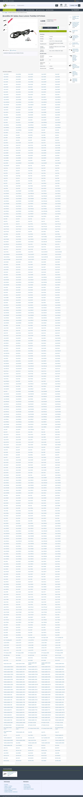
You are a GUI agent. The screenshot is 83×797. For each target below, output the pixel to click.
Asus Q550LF (30, 387)
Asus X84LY (57, 615)
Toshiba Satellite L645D (20, 693)
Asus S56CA (30, 425)
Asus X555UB (44, 554)
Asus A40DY (43, 72)
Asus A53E (6, 113)
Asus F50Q (6, 184)
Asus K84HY (18, 336)
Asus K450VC (57, 280)
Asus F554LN (57, 204)
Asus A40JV (30, 77)
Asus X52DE (30, 496)
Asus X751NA (44, 610)
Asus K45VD (57, 273)
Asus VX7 (18, 445)
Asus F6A (57, 214)
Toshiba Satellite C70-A (45, 670)
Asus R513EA (18, 410)
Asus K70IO (30, 329)
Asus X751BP (18, 605)
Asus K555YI (57, 318)
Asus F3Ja (6, 166)
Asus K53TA (18, 298)
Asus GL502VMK (58, 250)
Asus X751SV (30, 613)
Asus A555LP (18, 126)
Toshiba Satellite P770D (32, 708)
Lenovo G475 (30, 641)
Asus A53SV (18, 115)
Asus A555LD (30, 123)
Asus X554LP (57, 544)
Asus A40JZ (57, 77)
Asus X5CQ (57, 562)
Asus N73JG (6, 372)
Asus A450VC (18, 103)
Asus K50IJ (43, 285)
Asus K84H (57, 334)
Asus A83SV (18, 153)
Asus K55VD (57, 301)
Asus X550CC (58, 521)
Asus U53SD (30, 435)
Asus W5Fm (6, 453)
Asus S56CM (57, 425)
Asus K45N (43, 273)
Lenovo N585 (18, 646)
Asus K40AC (43, 257)
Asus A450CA (57, 95)
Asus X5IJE (18, 575)
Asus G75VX (30, 250)
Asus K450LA (44, 278)
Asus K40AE (6, 260)
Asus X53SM (43, 511)
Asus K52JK (57, 290)
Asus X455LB (57, 486)
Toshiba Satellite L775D (20, 700)
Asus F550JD (57, 189)
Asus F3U (18, 176)
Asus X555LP (44, 552)
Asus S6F (5, 427)
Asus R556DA (58, 412)
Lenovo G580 (30, 643)
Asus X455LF (18, 488)
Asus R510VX (18, 407)
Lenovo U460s (6, 646)
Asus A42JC (43, 82)
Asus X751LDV (19, 608)
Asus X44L (30, 473)
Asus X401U (57, 455)
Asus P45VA (30, 377)
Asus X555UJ (6, 557)
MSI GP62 (57, 743)
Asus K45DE (18, 273)
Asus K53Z (57, 298)
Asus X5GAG (6, 570)
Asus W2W (6, 450)
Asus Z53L (43, 625)
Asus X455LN (44, 488)
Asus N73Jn (18, 372)
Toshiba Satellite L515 (8, 685)
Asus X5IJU (6, 577)
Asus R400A (18, 389)
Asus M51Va (57, 344)
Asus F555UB (57, 212)
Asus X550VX (6, 534)
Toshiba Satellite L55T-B (32, 690)
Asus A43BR (43, 87)
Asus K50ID (18, 285)
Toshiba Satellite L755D (20, 698)
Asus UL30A (43, 440)
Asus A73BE (43, 143)
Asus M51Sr (18, 344)
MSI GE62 (30, 743)
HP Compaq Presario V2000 (33, 726)
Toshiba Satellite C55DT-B (21, 667)
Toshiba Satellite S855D (32, 715)
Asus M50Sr (18, 339)
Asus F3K (18, 169)
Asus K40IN (30, 263)
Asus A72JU (30, 143)
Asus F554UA (18, 207)
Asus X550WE (31, 534)
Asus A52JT (43, 108)
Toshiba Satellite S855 (20, 715)
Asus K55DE (18, 301)
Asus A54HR (43, 118)
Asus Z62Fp (57, 630)
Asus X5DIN (30, 567)
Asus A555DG (58, 120)
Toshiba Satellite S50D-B (46, 710)
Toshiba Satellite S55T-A (59, 713)
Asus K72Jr (43, 331)
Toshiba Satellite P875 (20, 710)
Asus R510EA (57, 400)
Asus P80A (18, 384)
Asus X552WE (44, 542)
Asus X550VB (18, 532)
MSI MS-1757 (30, 748)
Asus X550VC (30, 532)
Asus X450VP (44, 483)
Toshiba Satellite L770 (45, 698)
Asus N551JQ (44, 364)
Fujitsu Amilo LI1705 (7, 662)
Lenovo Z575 (43, 648)
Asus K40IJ (6, 263)
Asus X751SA (6, 613)
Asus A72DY (30, 141)
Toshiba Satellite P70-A (45, 705)
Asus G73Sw (57, 247)
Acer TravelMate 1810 (45, 736)
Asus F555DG (58, 207)
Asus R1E (57, 387)
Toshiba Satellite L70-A (20, 695)
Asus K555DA (18, 313)
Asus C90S (6, 161)
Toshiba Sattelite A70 (59, 733)
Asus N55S (18, 741)
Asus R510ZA (44, 407)
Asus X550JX (30, 526)
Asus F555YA (30, 214)
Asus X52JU (30, 501)
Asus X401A (43, 455)
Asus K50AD (30, 283)
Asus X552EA (44, 537)
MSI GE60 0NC (7, 653)
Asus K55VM (18, 303)
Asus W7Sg (30, 455)
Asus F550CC (6, 189)
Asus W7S (18, 455)
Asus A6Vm (6, 141)
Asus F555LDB (44, 209)
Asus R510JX (44, 402)
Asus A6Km (30, 133)
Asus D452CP (18, 161)
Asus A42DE (18, 80)
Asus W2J (43, 445)
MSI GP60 (43, 746)
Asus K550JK (44, 306)
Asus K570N (57, 748)
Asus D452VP (6, 164)
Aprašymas (7, 50)
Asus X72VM (18, 595)
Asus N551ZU (30, 367)
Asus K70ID (57, 326)
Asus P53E (43, 379)
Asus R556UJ (6, 420)
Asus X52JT (18, 501)
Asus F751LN (6, 227)
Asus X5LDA (18, 580)
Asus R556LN (18, 417)
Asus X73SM (30, 600)
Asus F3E (30, 164)
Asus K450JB (6, 278)
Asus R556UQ (18, 420)
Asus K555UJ (30, 318)
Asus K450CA (44, 275)
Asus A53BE (30, 110)
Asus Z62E (6, 630)
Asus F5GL (43, 176)
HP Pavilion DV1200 (20, 723)
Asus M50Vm (57, 339)
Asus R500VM (6, 397)
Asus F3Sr (30, 174)
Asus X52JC (30, 499)
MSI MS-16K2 (57, 756)
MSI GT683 (6, 656)
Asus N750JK (6, 374)
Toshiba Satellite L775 (8, 700)
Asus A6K (18, 133)
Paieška (5, 12)
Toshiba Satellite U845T (8, 721)
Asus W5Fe (57, 450)
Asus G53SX (6, 240)
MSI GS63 (6, 756)
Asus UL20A (18, 440)
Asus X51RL (57, 493)
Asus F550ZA (44, 197)
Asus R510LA (57, 402)
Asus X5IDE (6, 572)
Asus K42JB (6, 268)
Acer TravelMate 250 (59, 636)
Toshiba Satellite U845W (20, 721)
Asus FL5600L (44, 235)
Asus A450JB (18, 98)
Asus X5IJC (6, 575)
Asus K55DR (30, 301)
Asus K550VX (44, 311)
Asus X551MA (18, 537)
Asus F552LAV (44, 199)
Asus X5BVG (30, 562)
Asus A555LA (6, 123)
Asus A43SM (57, 90)
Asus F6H (18, 217)
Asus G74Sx (6, 250)
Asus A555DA (44, 120)
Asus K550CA (44, 303)
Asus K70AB (43, 323)
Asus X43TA (6, 471)
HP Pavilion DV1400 (32, 723)
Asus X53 (30, 504)
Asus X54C (6, 516)
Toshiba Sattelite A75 (8, 736)
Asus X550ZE (57, 534)
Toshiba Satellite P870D (59, 738)
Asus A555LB (18, 123)
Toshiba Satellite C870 (32, 675)
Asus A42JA (18, 82)
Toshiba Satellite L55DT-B (60, 688)
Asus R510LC (18, 405)
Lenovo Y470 (6, 648)
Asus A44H (57, 93)
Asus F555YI (43, 214)
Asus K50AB (18, 283)
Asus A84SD (43, 156)
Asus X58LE (18, 559)
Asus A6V (30, 138)
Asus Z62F (30, 630)
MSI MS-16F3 (30, 754)
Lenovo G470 (18, 641)
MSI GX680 (43, 658)
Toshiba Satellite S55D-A (46, 713)
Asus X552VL (18, 542)
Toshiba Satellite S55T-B (8, 715)
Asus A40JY (43, 77)
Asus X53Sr (57, 511)
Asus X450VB (6, 483)
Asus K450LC (6, 280)
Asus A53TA (30, 115)
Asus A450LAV (6, 100)
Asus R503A (30, 397)
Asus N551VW (18, 367)
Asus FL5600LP (58, 235)
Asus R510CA (18, 400)
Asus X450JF (6, 478)
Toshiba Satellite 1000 (8, 743)
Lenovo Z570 (30, 648)
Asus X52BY (18, 496)
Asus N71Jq (6, 369)
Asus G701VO (31, 245)
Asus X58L (6, 559)
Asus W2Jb (57, 445)
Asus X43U (30, 471)
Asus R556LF (57, 415)
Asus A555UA (44, 126)
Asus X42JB (18, 460)
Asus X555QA (58, 552)
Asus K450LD (18, 280)
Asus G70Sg (43, 242)
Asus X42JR (18, 463)
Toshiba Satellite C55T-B (46, 667)
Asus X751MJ (30, 610)
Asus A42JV (43, 85)
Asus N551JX (6, 367)
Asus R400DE (31, 389)
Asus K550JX (57, 306)
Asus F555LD (30, 209)
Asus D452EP (44, 161)
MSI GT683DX (18, 656)
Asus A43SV (6, 93)
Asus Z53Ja (30, 623)
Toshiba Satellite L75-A (32, 695)
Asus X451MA (6, 486)
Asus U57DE (6, 438)
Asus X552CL (30, 537)
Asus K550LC (30, 308)
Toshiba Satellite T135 (32, 718)
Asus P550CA (6, 382)
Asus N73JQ (30, 372)
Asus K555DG (31, 313)
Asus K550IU (18, 306)
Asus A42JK (6, 85)
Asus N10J (30, 346)
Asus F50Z (57, 184)
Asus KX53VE (58, 336)
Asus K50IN (6, 288)
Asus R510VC (6, 407)
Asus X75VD (6, 605)
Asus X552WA (31, 542)
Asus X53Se (57, 509)
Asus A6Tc (6, 138)
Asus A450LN (57, 100)
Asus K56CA (30, 321)
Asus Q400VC (6, 387)
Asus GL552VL (6, 255)
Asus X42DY (43, 458)
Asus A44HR (6, 95)
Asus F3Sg (18, 174)
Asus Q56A (43, 387)
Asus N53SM (43, 356)
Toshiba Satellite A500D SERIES (45, 662)
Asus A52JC (57, 105)
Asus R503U (57, 397)
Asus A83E (18, 151)
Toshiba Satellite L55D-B (20, 688)
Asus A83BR (57, 148)
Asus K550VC (18, 311)
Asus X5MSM (18, 585)
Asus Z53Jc (43, 623)
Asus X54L (57, 516)
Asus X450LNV (44, 481)
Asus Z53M (57, 625)
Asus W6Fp (30, 453)
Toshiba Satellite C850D (59, 672)
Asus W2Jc (6, 448)
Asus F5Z (30, 181)
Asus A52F (30, 105)
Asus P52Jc (30, 379)
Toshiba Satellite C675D (32, 670)
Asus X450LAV (44, 478)
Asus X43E (57, 466)
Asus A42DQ (30, 80)
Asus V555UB (57, 443)
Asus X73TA (57, 600)
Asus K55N (43, 301)
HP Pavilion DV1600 (32, 721)
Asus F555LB (18, 209)
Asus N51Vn (18, 354)
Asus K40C (30, 260)
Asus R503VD (6, 400)
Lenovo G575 (18, 643)
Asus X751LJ (30, 608)
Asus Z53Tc (43, 628)
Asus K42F (43, 265)
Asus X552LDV (44, 539)
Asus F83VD (18, 235)
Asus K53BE (6, 296)
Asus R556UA (44, 417)
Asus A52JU (57, 108)
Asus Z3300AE (19, 743)
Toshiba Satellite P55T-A (32, 705)
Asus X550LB (6, 529)
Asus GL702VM (58, 255)
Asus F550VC (6, 197)
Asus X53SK (30, 511)
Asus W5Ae (30, 450)
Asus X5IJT (57, 575)
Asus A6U (18, 138)
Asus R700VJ (30, 422)
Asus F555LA (6, 209)
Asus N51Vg (6, 354)
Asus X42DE (6, 458)
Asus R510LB (6, 405)
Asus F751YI (18, 230)
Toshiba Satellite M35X (45, 703)
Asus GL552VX (31, 255)
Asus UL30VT (18, 443)
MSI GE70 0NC (31, 653)
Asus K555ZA (6, 321)
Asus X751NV (57, 610)
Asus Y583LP (30, 620)
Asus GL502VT (31, 252)
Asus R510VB (57, 405)
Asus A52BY (43, 103)
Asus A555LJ (57, 123)
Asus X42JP (6, 463)
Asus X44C (43, 471)
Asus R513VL (18, 412)
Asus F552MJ (18, 202)
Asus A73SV (6, 148)
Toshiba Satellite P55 (20, 705)
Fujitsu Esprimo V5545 (20, 662)
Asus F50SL (30, 184)
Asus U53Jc (18, 435)
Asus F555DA (44, 207)
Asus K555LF (18, 316)
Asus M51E (30, 341)
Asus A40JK (57, 75)
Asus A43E (6, 90)
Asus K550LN (57, 308)
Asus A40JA (6, 75)
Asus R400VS (44, 392)
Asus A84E (30, 156)
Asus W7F (57, 453)
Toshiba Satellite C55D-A (60, 665)
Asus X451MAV (19, 486)
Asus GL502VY (44, 252)
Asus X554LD (6, 544)
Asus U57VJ (57, 438)
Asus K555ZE (18, 321)
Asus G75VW (18, 250)
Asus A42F (6, 82)
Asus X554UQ (18, 547)
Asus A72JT (18, 143)
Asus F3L (57, 169)
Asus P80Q (30, 384)
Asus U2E (18, 430)
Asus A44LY (43, 95)
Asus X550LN (57, 529)
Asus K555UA (6, 318)
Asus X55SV (6, 521)
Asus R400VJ (18, 392)
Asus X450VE (30, 483)
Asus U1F (5, 430)
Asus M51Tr (43, 344)
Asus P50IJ (57, 377)
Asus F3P (18, 171)
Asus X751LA (30, 605)
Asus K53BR (18, 296)
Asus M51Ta (30, 344)
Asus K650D (6, 751)
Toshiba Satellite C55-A (32, 665)
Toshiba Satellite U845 (59, 718)
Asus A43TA (18, 93)
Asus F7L (43, 219)
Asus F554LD (18, 204)
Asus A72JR (6, 143)
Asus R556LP (30, 417)
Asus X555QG (6, 554)
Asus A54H (30, 118)
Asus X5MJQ (6, 585)
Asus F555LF (57, 209)
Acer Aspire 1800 (44, 636)
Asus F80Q (6, 232)
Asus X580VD (30, 559)
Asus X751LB (57, 605)
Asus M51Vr (6, 346)
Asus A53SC (18, 113)
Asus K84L (30, 336)
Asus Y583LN (18, 620)
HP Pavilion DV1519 (7, 723)
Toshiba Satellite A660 (32, 741)
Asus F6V (43, 217)
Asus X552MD (58, 539)
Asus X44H (57, 471)
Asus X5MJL (43, 582)
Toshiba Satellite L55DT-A (46, 688)
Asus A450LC (30, 100)
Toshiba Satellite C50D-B (8, 665)
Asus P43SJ (6, 377)
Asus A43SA (18, 90)
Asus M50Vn (6, 341)
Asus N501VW (6, 351)
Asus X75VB (43, 603)
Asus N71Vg (30, 369)
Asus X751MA (6, 610)
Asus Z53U (57, 628)
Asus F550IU (43, 189)
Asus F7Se (57, 219)
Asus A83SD (43, 151)
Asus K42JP (57, 268)
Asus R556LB (30, 415)
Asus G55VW (18, 240)
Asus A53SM (6, 115)
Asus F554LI (30, 204)
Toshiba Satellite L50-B (20, 680)
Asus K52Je (43, 290)
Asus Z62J (30, 633)
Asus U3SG (57, 430)
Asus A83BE (43, 148)
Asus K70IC (43, 326)
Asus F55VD (43, 186)
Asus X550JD (57, 524)
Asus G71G (43, 245)
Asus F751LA (44, 222)
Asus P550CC (18, 382)
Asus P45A (18, 377)
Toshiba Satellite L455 (45, 677)
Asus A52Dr (6, 105)
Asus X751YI (43, 613)
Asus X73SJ (6, 600)
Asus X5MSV (43, 585)
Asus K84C (43, 334)
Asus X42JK (57, 460)
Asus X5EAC (57, 567)
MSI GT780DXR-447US (59, 656)
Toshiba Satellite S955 (45, 715)
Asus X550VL (44, 532)
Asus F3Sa (43, 171)
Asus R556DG (6, 415)
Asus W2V (43, 448)
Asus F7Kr (30, 219)
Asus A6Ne (18, 136)
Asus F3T (57, 174)
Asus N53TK (30, 359)
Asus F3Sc (57, 171)
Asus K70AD (6, 326)
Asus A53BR (43, 110)
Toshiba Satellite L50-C (32, 680)
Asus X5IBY (57, 570)
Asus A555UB (57, 126)
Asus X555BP (44, 547)
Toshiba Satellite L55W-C (60, 690)
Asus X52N (57, 501)
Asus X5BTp (6, 562)
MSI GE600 (18, 653)
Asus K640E (43, 751)
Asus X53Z (57, 514)
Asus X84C (57, 613)
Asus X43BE (18, 466)
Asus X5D (18, 733)
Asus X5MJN (57, 582)
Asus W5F (43, 450)
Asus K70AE (18, 326)
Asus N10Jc (57, 346)
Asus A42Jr (30, 85)
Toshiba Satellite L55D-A (8, 688)
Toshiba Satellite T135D (45, 718)
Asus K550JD (30, 306)
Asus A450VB (6, 103)
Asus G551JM (44, 240)
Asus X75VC (57, 603)
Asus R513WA (31, 412)
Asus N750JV (18, 374)
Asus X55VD (30, 521)
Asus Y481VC (30, 618)
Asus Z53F (6, 623)
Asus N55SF (43, 359)
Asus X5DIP (43, 567)
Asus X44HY (18, 473)
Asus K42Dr (18, 265)
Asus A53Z (6, 118)
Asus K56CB (43, 321)
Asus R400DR (44, 389)
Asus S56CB (43, 425)
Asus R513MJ (6, 412)
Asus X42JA (6, 460)
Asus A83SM (6, 153)
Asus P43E (57, 374)
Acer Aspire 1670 (31, 636)
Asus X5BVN (43, 562)
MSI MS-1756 (44, 748)
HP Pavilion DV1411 (59, 723)
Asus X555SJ (18, 554)
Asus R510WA (31, 407)
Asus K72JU (6, 334)
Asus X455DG (31, 486)
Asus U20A (30, 430)
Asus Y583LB (44, 618)
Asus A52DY (18, 105)
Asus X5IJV (18, 577)
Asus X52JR (6, 501)
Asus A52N (18, 110)
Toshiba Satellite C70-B (59, 670)
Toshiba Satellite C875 (59, 675)
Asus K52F (6, 290)
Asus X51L (30, 493)
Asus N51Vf (57, 351)
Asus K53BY (30, 296)
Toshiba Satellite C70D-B (8, 672)
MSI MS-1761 (6, 754)
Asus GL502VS (7, 252)
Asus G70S (30, 242)
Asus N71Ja (57, 367)
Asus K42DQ (6, 265)
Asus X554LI (18, 544)
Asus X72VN (30, 595)
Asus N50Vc (18, 349)
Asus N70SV (43, 367)
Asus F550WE (31, 197)
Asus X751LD (6, 608)
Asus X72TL (6, 595)
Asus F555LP (30, 212)
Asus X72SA (43, 592)
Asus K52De (30, 288)
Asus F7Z (18, 222)
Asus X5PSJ (30, 587)
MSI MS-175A (18, 748)
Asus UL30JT (6, 443)
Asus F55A (6, 186)
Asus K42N (57, 270)
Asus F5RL (30, 179)
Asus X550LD (30, 529)
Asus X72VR (43, 595)
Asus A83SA (30, 151)
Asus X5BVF (18, 562)
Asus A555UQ (18, 128)
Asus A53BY (57, 110)
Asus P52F (18, 379)
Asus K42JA (57, 265)
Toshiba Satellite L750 (45, 695)
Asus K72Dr (43, 329)
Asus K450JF (18, 278)
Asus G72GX (18, 247)
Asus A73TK (30, 148)
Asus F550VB (57, 194)
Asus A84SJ (57, 156)
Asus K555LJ (30, 316)
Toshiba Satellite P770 (20, 708)
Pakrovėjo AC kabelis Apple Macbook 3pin (74, 79)
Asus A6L (57, 133)
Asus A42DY (57, 80)
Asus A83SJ (57, 151)
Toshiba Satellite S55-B (32, 713)
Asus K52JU (30, 293)
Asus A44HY (18, 95)
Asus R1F (5, 389)
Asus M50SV (30, 339)
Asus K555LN (44, 316)
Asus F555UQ (18, 214)
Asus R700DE (6, 422)
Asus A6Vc (57, 138)
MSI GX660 (30, 658)
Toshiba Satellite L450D (32, 677)
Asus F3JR (57, 166)
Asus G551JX (6, 242)
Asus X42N (6, 466)
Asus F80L (57, 230)
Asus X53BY (6, 506)
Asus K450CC (58, 275)
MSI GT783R (18, 658)
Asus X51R (43, 493)
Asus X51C (6, 493)
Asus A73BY (6, 146)
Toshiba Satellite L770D (59, 698)
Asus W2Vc (57, 448)
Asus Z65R (6, 636)
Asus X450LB (57, 478)
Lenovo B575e (6, 641)
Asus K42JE (30, 268)
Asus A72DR (18, 141)
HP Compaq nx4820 (20, 651)
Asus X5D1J (30, 733)
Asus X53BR (57, 504)
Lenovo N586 (30, 646)
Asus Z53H (18, 623)
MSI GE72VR (44, 754)
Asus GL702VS (19, 257)
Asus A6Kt (43, 133)
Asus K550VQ (31, 311)
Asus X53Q (6, 509)
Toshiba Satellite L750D (59, 695)
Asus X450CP (18, 476)
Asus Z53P (6, 628)
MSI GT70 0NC (58, 653)
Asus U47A (18, 433)
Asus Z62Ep (18, 630)
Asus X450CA (57, 473)
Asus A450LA (57, 98)
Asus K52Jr (6, 293)
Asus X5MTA (57, 585)
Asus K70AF (30, 326)
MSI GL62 (30, 746)
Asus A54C (18, 118)
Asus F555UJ (6, 214)
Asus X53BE (43, 504)
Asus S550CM (18, 425)
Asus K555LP (57, 316)
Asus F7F (18, 219)
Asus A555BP (30, 120)
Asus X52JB (18, 499)
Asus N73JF (57, 369)
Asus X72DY (30, 590)
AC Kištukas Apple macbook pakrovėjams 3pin (75, 17)
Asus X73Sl (18, 600)
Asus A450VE (30, 103)
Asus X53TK (30, 514)
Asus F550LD (6, 194)
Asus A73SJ (43, 146)
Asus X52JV (43, 501)
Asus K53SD (6, 298)
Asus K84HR (6, 336)
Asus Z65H (57, 633)
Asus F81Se (30, 232)
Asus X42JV (30, 463)
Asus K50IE (30, 285)
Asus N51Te (30, 351)
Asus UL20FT (30, 440)
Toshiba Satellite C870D (45, 675)
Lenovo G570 (6, 643)
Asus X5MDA (6, 582)
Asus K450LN (30, 280)
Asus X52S (6, 504)
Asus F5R (18, 179)
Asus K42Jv (18, 270)
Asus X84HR (18, 615)
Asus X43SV (57, 468)
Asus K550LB (18, 308)
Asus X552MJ (6, 542)
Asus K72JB (18, 331)
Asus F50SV (43, 184)
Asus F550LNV (44, 194)
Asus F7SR (6, 222)
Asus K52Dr (43, 288)
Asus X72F (43, 590)
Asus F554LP (6, 207)
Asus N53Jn (18, 356)
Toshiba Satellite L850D (45, 700)
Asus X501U (57, 491)
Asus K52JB (18, 290)
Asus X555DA (57, 547)
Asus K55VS (30, 303)
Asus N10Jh (6, 349)
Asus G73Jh (30, 247)
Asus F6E (5, 217)
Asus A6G (57, 128)
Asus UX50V (30, 443)
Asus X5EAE (6, 496)
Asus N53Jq (30, 356)
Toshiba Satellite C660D (8, 670)
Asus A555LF (43, 123)
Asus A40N (6, 80)
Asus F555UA (44, 212)
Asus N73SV (57, 372)
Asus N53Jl (6, 356)
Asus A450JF (30, 98)
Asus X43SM (43, 468)
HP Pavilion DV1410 (45, 723)
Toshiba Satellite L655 (59, 693)
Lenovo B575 (57, 638)
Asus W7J (6, 455)
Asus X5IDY (30, 572)
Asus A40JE (43, 75)
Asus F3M (6, 171)
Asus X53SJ (18, 511)
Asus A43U (43, 93)
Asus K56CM (57, 321)
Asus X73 (57, 730)
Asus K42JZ (43, 270)
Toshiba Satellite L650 (32, 693)
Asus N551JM (30, 364)
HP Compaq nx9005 (59, 651)
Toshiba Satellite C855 (8, 675)
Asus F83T (6, 235)
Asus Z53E (57, 620)
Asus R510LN (44, 405)
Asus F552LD (57, 199)
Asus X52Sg (18, 504)
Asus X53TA (18, 514)
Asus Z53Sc (18, 628)
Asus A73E (18, 146)
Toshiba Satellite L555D (59, 685)
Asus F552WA (44, 202)
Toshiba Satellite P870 (8, 710)
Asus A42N (18, 87)
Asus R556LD (44, 415)
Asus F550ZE (57, 197)
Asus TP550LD (31, 427)
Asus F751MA (31, 227)
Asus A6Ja (30, 131)
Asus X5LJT (30, 580)
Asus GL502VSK (19, 252)
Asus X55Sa (43, 519)
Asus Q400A (57, 384)
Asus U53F (6, 435)
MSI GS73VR (44, 756)
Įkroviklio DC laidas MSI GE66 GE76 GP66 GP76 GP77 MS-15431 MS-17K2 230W (75, 24)
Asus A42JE (57, 82)
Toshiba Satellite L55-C (32, 685)
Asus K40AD (57, 257)
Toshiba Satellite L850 (32, 700)
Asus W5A (18, 450)
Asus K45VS (30, 275)
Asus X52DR (43, 496)
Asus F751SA (57, 227)
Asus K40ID (43, 260)
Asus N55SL (57, 359)
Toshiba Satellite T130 (8, 718)
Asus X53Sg (6, 511)
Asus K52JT (18, 293)
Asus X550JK (18, 526)
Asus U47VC (30, 433)
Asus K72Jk (30, 331)
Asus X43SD (18, 468)
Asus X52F (6, 499)
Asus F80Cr (43, 230)
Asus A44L (30, 95)
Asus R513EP (30, 410)
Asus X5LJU (43, 580)
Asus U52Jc (57, 433)
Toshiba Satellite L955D (20, 703)
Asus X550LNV (6, 532)
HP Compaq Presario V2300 (46, 726)
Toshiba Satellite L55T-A (20, 690)
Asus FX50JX (18, 237)
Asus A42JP (18, 85)
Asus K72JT (57, 331)
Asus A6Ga (6, 131)
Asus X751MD (18, 610)
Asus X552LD (30, 539)
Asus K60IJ (6, 323)
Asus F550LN (30, 194)
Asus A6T (57, 136)
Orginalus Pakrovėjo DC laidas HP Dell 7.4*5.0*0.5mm (75, 73)
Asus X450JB (57, 476)
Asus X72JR (6, 592)
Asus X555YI (43, 557)
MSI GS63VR (30, 756)
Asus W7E (43, 453)
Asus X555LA (18, 549)
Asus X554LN (44, 544)
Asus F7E (5, 219)
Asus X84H (6, 615)
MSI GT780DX (44, 656)
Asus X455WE (6, 491)
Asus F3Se (6, 174)
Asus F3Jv (6, 169)
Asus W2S (30, 448)
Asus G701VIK (19, 245)
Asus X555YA (30, 557)
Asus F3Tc (6, 176)
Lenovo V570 (43, 646)
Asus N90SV (43, 374)
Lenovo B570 (18, 638)
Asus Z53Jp (6, 625)
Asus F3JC (18, 166)
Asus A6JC (43, 131)
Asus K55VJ (6, 303)
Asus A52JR (30, 108)
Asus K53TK (30, 298)
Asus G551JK (30, 240)
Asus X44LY (43, 473)
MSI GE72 (43, 743)
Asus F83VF (30, 235)
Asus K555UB (18, 318)
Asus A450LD (44, 100)
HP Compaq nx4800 (7, 651)
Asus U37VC (6, 433)
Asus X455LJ (30, 488)
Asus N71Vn (43, 369)
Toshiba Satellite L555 (45, 685)
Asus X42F (57, 458)
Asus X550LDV (44, 529)
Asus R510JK (30, 402)
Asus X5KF (57, 577)
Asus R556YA (30, 420)
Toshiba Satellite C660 (59, 667)
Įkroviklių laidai (58, 759)
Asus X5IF (43, 572)
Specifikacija (14, 50)
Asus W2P (18, 448)
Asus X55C (30, 519)
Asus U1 (43, 427)
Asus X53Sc (30, 509)
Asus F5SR (57, 179)
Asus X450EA (30, 476)
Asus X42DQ (18, 458)
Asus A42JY (57, 85)
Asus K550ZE (6, 313)
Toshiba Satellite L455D (59, 677)
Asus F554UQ (31, 207)
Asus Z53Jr (18, 625)
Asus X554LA (57, 542)
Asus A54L (6, 120)
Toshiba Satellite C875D (8, 677)
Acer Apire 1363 (31, 736)
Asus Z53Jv (30, 625)
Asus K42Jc (18, 268)
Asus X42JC (30, 460)
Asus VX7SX (30, 445)
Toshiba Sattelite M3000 (8, 738)
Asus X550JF (6, 526)
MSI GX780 (57, 658)
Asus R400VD (6, 392)
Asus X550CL (6, 524)
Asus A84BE (6, 156)
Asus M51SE (57, 341)
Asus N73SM (43, 372)
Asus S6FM (18, 427)
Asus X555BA (30, 547)
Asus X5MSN (30, 585)
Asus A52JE (6, 108)
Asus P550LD (6, 384)
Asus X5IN (30, 577)
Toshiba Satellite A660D (59, 741)
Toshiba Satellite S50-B (32, 710)
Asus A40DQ (18, 72)
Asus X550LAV (58, 526)
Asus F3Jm (30, 166)
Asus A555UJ (6, 128)
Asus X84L (43, 615)
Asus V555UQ (6, 445)
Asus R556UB (58, 417)
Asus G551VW (19, 242)
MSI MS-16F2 (18, 754)
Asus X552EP (57, 537)
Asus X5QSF (43, 587)
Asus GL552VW (19, 255)
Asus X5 (5, 733)
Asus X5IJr (43, 575)
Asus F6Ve (57, 217)
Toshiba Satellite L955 (8, 703)
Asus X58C (57, 557)
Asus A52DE (57, 103)
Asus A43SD (30, 90)
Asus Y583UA (44, 620)
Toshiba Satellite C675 (20, 670)
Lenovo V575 (43, 738)
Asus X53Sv (6, 514)
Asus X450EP (44, 476)
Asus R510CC (31, 400)
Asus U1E (57, 427)
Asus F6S (30, 217)
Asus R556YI (43, 420)
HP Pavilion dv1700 (59, 648)
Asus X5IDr (18, 572)
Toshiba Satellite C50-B (59, 662)
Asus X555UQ (18, 557)
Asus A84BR (18, 156)
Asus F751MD (44, 227)
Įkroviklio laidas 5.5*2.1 (75, 31)
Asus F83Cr (43, 232)
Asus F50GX (43, 181)
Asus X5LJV (57, 580)
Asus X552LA (6, 539)
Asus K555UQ (44, 318)
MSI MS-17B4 (30, 759)
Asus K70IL (18, 329)
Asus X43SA (6, 468)
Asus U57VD (43, 438)
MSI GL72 (18, 746)
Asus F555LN (18, 212)
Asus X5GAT (18, 570)
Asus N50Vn (43, 349)
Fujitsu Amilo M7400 (32, 738)
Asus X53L (57, 506)
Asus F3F (43, 164)
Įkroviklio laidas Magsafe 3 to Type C (75, 43)
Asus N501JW (58, 349)
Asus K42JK (43, 268)
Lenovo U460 (57, 643)
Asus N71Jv (18, 369)
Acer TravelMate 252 (59, 736)
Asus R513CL (6, 410)
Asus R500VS (18, 397)
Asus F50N (57, 181)
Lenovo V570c (58, 646)
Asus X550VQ (58, 532)
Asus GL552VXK (44, 255)
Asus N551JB (6, 364)
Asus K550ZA (57, 311)
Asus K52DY (57, 288)
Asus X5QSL (57, 587)
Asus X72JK (57, 590)
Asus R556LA (18, 415)
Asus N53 (30, 730)
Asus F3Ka (30, 169)
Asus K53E (43, 296)
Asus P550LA (30, 382)
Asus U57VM (6, 440)
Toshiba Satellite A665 (45, 741)
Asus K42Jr (6, 270)
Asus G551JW (58, 240)
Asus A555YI (30, 128)
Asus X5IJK (30, 575)
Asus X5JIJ (43, 577)
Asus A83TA (30, 153)
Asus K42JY (30, 270)
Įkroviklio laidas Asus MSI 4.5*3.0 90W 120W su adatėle (75, 37)
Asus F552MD (6, 202)
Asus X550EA (30, 524)
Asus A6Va (43, 138)
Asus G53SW (57, 237)
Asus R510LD (30, 405)
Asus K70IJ (6, 329)
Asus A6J (17, 131)
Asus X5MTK (6, 587)
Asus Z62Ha (18, 633)
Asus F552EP (30, 199)
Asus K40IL (18, 263)
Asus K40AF (18, 260)
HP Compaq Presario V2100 (20, 727)
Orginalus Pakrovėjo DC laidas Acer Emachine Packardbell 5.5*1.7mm (74, 58)
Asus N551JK (18, 364)
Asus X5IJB (57, 572)
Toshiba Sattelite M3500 (20, 738)
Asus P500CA (6, 379)
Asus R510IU (6, 402)
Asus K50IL (57, 285)
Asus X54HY (43, 516)
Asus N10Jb (43, 346)
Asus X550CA (44, 521)
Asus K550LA (6, 308)
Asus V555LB (44, 443)
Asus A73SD (30, 146)
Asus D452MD (58, 161)
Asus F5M (57, 176)
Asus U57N (30, 438)
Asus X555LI (6, 552)
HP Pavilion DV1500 (59, 721)
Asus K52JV (43, 293)
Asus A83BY (6, 151)
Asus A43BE (30, 87)
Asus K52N (57, 293)
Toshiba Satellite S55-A (20, 713)
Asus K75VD (18, 334)
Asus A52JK (18, 108)
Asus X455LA (44, 486)
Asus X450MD (58, 481)
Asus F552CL (6, 199)
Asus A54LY (18, 120)
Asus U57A (57, 435)
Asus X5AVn (57, 559)
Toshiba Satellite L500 (45, 680)
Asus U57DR (18, 438)
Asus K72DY (57, 329)
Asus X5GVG (30, 570)
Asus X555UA (30, 554)
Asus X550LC (18, 529)
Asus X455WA (58, 488)
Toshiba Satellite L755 (8, 698)
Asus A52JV (6, 110)
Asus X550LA (44, 526)
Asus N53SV (6, 359)
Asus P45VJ (43, 377)
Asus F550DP (18, 189)
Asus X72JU (30, 592)
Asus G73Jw (43, 247)
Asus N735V (43, 733)
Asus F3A (18, 164)
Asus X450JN (18, 478)
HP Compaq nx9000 (45, 651)
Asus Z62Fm (43, 630)
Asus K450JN (30, 278)
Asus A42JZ (6, 87)
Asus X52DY (57, 496)
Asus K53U (43, 298)
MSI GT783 (6, 658)
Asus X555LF (57, 549)
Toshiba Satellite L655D (8, 695)
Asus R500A (57, 392)
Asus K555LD (6, 316)
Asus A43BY (57, 87)
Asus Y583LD (57, 618)
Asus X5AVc (43, 559)
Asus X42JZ (57, 463)
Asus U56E (43, 435)
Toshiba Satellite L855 (59, 700)
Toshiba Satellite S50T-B (59, 710)
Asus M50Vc (43, 339)
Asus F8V (30, 230)
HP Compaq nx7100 (32, 651)
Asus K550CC (58, 303)
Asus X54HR (30, 516)
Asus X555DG (6, 549)
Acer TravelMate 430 (8, 638)
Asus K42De (57, 263)
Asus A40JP (6, 77)
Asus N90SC (30, 374)
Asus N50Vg (30, 349)
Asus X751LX (57, 608)
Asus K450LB (57, 278)
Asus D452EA (30, 161)
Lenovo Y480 (18, 648)
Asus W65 (57, 751)
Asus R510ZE (57, 407)
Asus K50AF (57, 283)
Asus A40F (57, 72)
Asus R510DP (44, 400)
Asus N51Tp (43, 351)
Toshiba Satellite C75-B (20, 672)
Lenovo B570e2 (44, 638)
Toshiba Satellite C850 (45, 672)
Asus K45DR (30, 273)
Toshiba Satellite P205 (59, 703)
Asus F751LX (18, 227)
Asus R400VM (31, 392)
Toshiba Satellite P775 (45, 708)
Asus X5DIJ (6, 567)
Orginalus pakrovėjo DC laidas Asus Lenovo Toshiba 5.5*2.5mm (75, 66)
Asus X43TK (18, 471)
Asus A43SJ (43, 90)
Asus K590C (18, 751)
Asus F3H (57, 164)
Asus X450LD (18, 481)
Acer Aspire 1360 (19, 636)
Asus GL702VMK (7, 257)
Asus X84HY (30, 615)
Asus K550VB (6, 311)
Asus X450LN (30, 481)
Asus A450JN (44, 98)
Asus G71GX (57, 245)
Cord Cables (43, 759)
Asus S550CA (57, 422)
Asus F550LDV (19, 194)
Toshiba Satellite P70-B (59, 705)
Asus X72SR (57, 592)
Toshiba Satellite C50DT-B (21, 665)
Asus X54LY (6, 519)
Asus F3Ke (43, 169)
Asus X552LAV (19, 539)
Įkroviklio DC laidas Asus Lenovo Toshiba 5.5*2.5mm (12, 771)
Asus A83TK (43, 153)
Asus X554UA (6, 547)
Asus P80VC (43, 384)
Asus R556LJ (6, 417)
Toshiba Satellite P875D (8, 741)
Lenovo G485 (57, 641)
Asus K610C (30, 751)
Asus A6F (43, 128)
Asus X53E (18, 506)
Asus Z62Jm (43, 633)
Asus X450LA (30, 478)
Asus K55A (6, 301)
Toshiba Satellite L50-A (8, 680)
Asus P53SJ (57, 379)
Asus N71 (43, 730)
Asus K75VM (30, 334)
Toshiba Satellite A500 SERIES (32, 662)
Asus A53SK (57, 113)
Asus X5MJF (18, 582)
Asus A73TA (18, 148)
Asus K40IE (57, 260)
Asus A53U (57, 115)
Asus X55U (18, 521)
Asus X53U (43, 514)
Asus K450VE (6, 283)
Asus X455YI (30, 491)
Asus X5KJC (6, 580)
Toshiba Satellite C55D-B (8, 667)
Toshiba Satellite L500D (59, 680)
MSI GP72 (6, 746)
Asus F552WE (58, 202)
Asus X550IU (43, 524)
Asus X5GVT (43, 570)
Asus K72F (6, 331)
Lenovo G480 (44, 641)
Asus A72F (43, 141)
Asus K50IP (18, 288)
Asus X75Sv (30, 603)
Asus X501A (43, 491)
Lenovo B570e (31, 638)
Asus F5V (5, 181)
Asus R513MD (58, 410)
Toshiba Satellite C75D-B (33, 672)
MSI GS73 (18, 756)
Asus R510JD (18, 402)
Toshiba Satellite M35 (32, 703)
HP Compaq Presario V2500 (8, 730)
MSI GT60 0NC (44, 653)
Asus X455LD (6, 488)
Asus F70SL (30, 222)
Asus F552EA (18, 199)
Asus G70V (57, 242)
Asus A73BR (57, 143)
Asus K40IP (43, 263)
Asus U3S (43, 430)
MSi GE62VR (57, 754)
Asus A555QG (31, 126)
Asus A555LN (6, 126)
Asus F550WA (18, 197)
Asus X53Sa (18, 509)
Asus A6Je (57, 131)
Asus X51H (18, 493)
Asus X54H (18, 516)
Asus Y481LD (18, 618)
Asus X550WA (18, 534)
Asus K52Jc (30, 290)
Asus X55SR (57, 519)
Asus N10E (18, 346)
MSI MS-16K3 (6, 759)
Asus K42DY (30, 265)
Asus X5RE (6, 590)
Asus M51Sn (6, 344)
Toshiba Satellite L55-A (20, 685)
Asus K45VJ (6, 275)
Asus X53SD (43, 509)
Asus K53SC (57, 296)
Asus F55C (18, 186)
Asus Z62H (6, 633)
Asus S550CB (6, 425)
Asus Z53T (30, 628)
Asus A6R (30, 136)
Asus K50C (6, 285)
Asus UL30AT (57, 440)
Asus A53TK (43, 115)
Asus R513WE (44, 412)
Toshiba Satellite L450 (20, 677)
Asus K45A (6, 273)
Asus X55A (18, 519)
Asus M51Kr (43, 341)
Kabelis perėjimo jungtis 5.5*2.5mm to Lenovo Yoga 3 (75, 50)
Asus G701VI (6, 245)
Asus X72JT (18, 592)
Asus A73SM (57, 146)
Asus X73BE (57, 595)
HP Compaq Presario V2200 (8, 727)
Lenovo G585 (44, 643)
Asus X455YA (18, 491)
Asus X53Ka (30, 506)
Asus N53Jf (43, 354)
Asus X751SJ (18, 613)
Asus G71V (6, 247)
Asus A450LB (18, 100)
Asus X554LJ (30, 544)
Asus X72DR (18, 590)
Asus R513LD (44, 410)
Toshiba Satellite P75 (8, 708)
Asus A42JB (30, 82)
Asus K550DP (6, 306)
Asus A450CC (6, 98)
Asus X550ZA (44, 534)
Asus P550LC (57, 382)
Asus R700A (57, 420)
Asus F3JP (43, 166)
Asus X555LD (44, 549)
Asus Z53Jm (57, 623)
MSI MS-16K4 (18, 759)
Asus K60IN (30, 323)
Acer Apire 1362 (19, 736)
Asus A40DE (6, 72)
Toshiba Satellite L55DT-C (9, 690)
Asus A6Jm (6, 133)
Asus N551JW (58, 364)
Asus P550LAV (44, 382)
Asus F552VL (30, 202)
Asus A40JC (30, 75)
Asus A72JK (57, 141)
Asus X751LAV (44, 605)
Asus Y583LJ (6, 620)
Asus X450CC (6, 476)
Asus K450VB (44, 280)
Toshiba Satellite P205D (8, 705)
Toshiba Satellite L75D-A (32, 698)
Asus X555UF (57, 554)
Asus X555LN (30, 552)
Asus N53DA (30, 354)
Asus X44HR (6, 473)
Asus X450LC (6, 481)
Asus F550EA (30, 189)
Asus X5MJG (30, 582)
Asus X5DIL (18, 567)
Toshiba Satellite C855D (20, 675)
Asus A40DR (30, 72)
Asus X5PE (18, 587)
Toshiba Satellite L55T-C (46, 690)
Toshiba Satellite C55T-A (32, 667)
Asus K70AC (57, 323)
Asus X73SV (43, 600)
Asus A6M (6, 136)
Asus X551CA (6, 537)
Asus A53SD (30, 113)
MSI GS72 (6, 748)
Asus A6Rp (43, 136)
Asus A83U (57, 153)
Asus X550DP (18, 524)
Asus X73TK (6, 603)
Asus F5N (5, 179)
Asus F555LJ (6, 212)
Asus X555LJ (18, 552)
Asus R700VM (44, 422)
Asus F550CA (57, 186)
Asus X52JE (43, 499)
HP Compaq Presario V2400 (59, 727)
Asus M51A (18, 341)
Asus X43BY (43, 466)
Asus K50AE (43, 283)
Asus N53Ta (18, 359)
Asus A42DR (43, 80)
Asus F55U (30, 186)
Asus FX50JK (6, 237)
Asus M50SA (6, 339)
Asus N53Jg (57, 354)
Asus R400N (57, 389)
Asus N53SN (57, 356)
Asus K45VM (18, 275)
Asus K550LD (44, 308)
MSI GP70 (57, 746)
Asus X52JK (57, 499)
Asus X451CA (57, 483)
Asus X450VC (18, 483)
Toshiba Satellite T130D (20, 718)
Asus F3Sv (43, 174)
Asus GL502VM (44, 250)
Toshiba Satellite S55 (8, 713)
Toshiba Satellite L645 (8, 693)
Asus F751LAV (58, 222)
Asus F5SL (43, 179)
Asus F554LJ (43, 204)
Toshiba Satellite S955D (59, 715)
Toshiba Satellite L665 (20, 730)
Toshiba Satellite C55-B (45, 665)
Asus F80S (18, 232)
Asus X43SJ (30, 468)
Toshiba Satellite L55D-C (33, 688)
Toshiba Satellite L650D (45, 693)
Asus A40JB (18, 75)
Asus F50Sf (18, 184)
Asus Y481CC (6, 618)
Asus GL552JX (58, 252)
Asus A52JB (43, 105)
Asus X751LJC (44, 608)
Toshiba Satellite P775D (59, 708)
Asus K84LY (43, 336)
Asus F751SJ (6, 230)
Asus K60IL (18, 323)
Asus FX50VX (30, 237)
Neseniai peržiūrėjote (7, 767)
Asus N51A (18, 351)
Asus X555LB (30, 549)
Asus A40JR (18, 77)
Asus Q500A (18, 387)
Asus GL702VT (31, 257)
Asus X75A (18, 603)
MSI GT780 (30, 656)
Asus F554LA (6, 204)
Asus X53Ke (43, 506)
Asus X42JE (43, 460)
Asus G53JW (43, 237)
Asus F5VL (18, 181)
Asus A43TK (30, 93)
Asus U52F (43, 433)
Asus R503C (43, 397)
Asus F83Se (57, 232)
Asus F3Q (30, 171)
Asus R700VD (18, 422)
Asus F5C (30, 176)
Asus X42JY (43, 463)
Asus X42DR (30, 458)
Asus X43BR (30, 466)
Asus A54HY (57, 118)
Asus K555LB (57, 313)
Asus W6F (18, 453)
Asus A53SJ (43, 113)
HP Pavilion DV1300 (45, 721)
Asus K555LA (44, 313)
